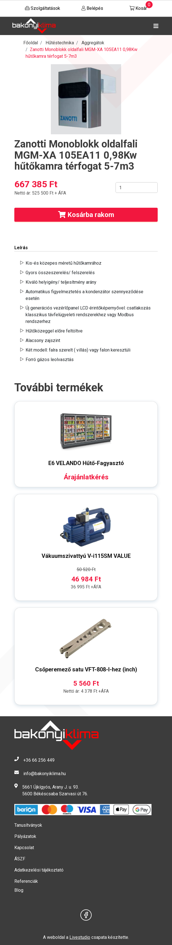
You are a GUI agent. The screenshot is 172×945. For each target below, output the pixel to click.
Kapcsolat (24, 847)
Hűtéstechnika (60, 42)
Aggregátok (93, 42)
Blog (18, 890)
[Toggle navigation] (155, 26)
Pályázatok (25, 836)
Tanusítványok (28, 825)
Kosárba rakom (86, 215)
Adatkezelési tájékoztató (39, 870)
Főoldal (30, 42)
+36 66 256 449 (39, 760)
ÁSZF (19, 858)
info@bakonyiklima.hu (44, 773)
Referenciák (26, 881)
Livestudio (79, 937)
